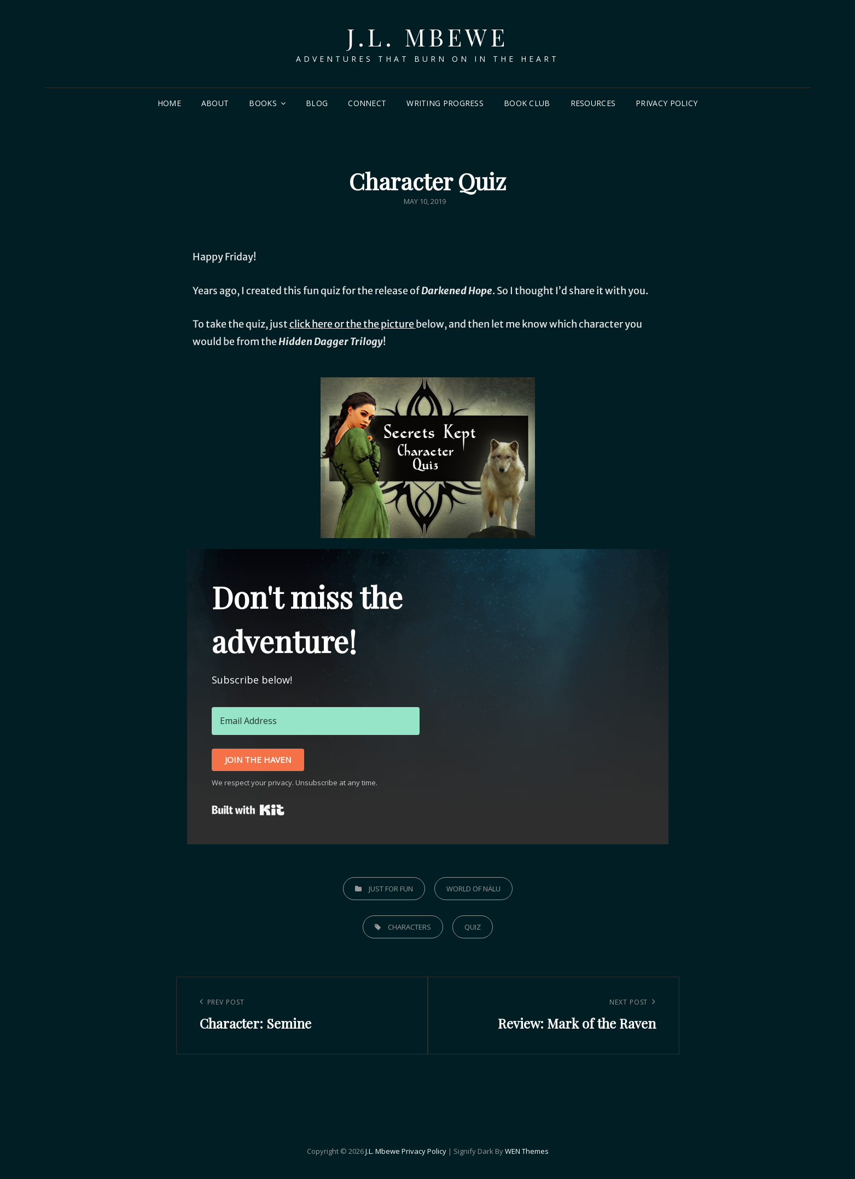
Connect (367, 103)
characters (409, 927)
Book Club (527, 103)
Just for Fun (391, 889)
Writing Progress (445, 103)
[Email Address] (316, 720)
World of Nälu (473, 889)
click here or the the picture (351, 324)
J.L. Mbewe (427, 36)
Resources (593, 103)
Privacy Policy (666, 103)
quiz (472, 927)
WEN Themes (527, 1151)
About (215, 103)
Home (169, 103)
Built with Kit (248, 810)
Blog (317, 103)
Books (262, 103)
